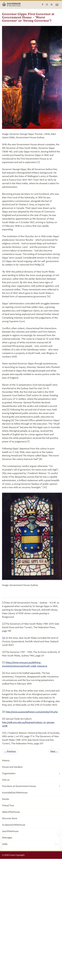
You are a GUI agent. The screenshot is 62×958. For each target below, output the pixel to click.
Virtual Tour (8, 805)
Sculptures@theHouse (13, 824)
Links (4, 844)
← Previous (10, 751)
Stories (5, 799)
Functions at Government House (31, 786)
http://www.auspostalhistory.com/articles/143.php (32, 712)
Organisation (31, 773)
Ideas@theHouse (11, 812)
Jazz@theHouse (10, 831)
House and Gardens (12, 767)
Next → (54, 751)
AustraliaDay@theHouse (14, 792)
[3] (3, 638)
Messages (7, 837)
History (6, 760)
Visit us (6, 780)
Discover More (9, 818)
